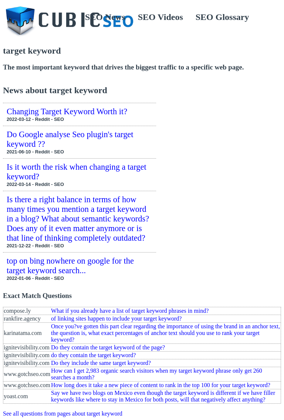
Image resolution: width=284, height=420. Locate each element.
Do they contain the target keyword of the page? (108, 347)
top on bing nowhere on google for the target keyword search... (70, 265)
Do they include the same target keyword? (101, 363)
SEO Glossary (222, 17)
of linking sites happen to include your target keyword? (116, 318)
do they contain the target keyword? (93, 355)
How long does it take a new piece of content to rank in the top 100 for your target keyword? (160, 385)
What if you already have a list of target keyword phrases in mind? (130, 311)
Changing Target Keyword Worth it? (67, 111)
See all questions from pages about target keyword (62, 413)
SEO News (105, 17)
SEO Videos (160, 17)
